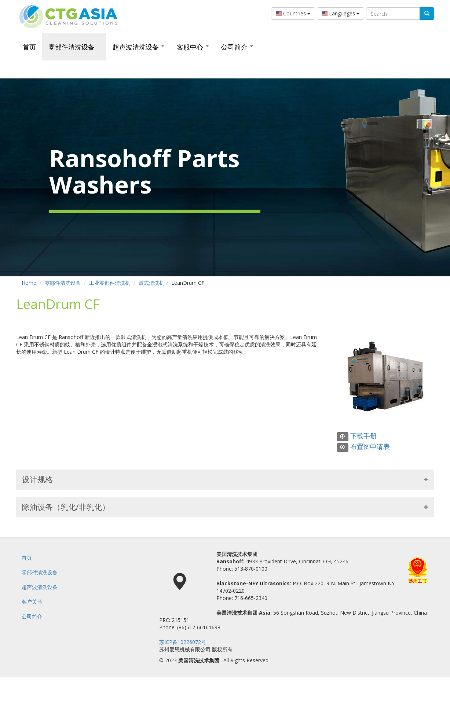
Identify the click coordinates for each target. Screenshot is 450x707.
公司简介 (237, 47)
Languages (340, 13)
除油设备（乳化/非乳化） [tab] (225, 507)
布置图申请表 (363, 446)
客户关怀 (32, 601)
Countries (293, 13)
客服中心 (193, 47)
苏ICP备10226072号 (182, 641)
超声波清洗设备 (138, 47)
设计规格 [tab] (225, 479)
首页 (29, 47)
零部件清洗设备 (74, 47)
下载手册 (357, 435)
